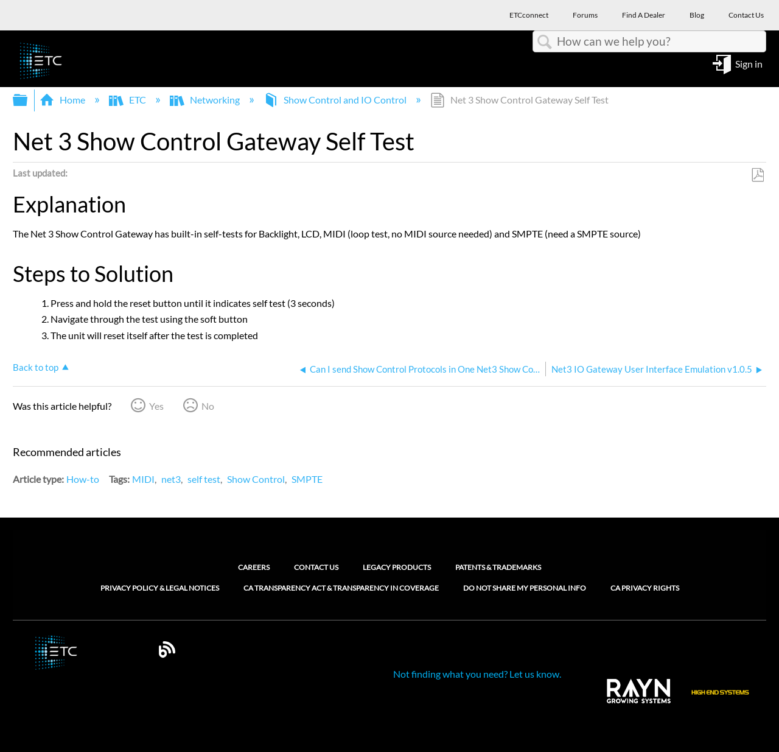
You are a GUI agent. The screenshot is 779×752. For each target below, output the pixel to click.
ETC (128, 99)
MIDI (143, 479)
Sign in (749, 63)
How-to (82, 479)
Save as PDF (757, 175)
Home (63, 99)
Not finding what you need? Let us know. (477, 674)
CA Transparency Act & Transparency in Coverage (341, 588)
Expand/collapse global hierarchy (28, 100)
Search (545, 42)
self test (203, 479)
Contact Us (316, 567)
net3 (171, 479)
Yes (156, 406)
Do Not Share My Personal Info (524, 588)
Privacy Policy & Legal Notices (159, 588)
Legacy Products (397, 567)
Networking (206, 99)
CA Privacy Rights (644, 588)
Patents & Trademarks (498, 567)
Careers (254, 567)
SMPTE (307, 479)
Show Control (256, 479)
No (207, 406)
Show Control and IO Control (336, 99)
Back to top (35, 367)
